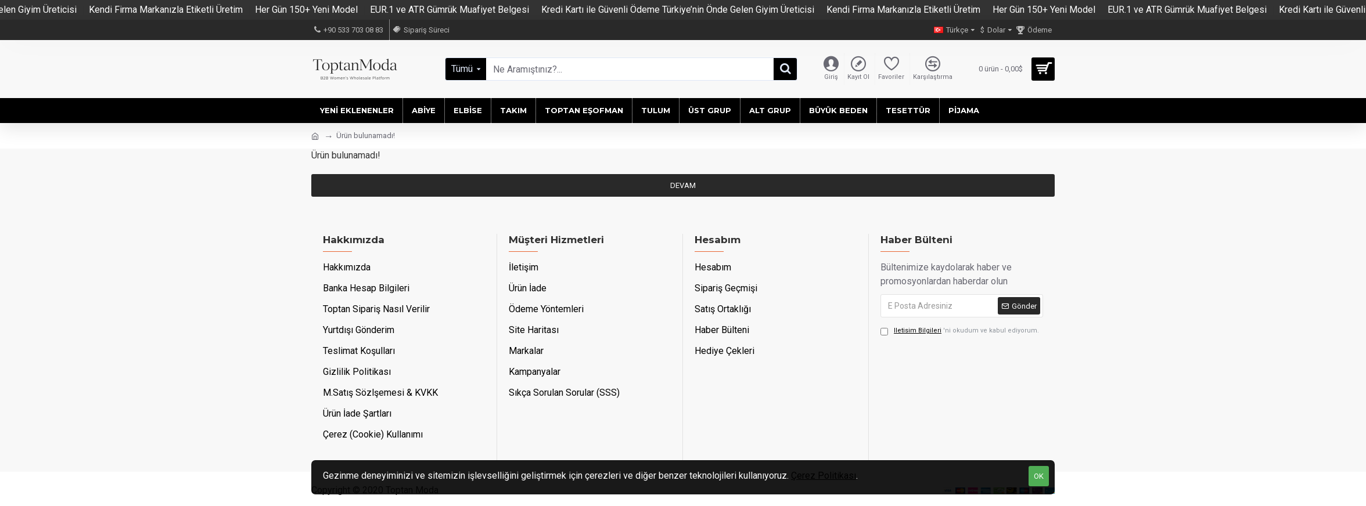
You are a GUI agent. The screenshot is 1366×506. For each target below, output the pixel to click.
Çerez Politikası (823, 475)
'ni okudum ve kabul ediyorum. (959, 331)
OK (1039, 476)
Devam (683, 185)
